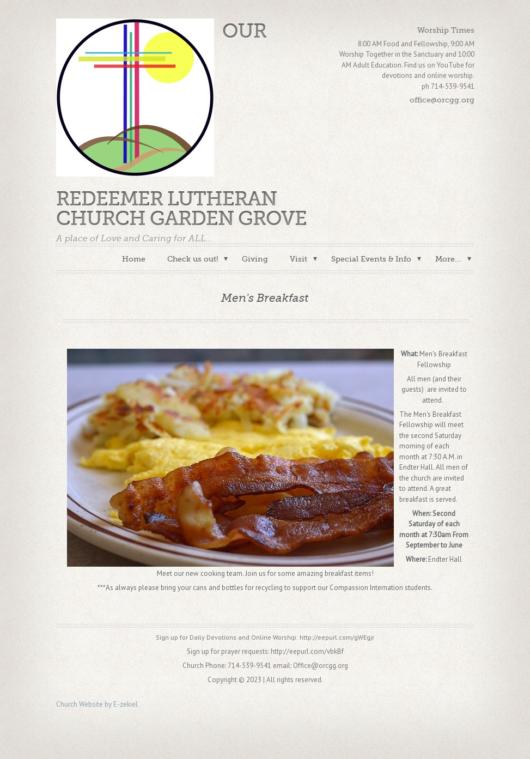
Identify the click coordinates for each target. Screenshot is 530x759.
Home (133, 258)
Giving (255, 258)
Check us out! (192, 258)
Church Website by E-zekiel (97, 704)
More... (448, 258)
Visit (298, 258)
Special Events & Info (371, 258)
